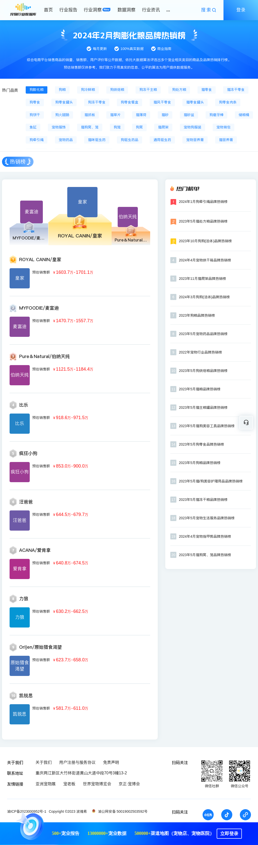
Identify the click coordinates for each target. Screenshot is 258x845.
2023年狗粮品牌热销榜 (197, 315)
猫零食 (206, 90)
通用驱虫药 (162, 140)
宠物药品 (66, 140)
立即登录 (229, 833)
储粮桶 (244, 115)
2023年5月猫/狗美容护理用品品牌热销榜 (211, 481)
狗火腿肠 (62, 115)
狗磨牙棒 (216, 115)
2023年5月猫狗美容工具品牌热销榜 (207, 426)
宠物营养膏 (195, 140)
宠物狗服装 (192, 127)
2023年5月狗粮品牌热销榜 (199, 463)
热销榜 (18, 162)
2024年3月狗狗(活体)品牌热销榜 (204, 297)
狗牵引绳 (36, 140)
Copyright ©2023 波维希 (68, 811)
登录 (240, 9)
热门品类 (10, 90)
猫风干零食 (162, 102)
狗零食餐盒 (129, 102)
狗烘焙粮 (117, 90)
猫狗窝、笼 (90, 127)
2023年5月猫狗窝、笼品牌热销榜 (205, 555)
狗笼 (117, 127)
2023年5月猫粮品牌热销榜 (199, 389)
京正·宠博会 (129, 784)
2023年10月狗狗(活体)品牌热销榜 (205, 241)
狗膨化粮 (36, 90)
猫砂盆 (189, 115)
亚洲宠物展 (46, 784)
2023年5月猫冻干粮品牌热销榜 (203, 500)
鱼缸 (33, 127)
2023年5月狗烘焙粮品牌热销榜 (203, 371)
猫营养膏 (226, 140)
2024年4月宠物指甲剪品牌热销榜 (205, 536)
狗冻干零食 (97, 102)
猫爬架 (163, 127)
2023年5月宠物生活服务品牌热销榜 (207, 518)
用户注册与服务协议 (77, 762)
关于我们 (44, 762)
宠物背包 (223, 127)
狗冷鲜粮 (88, 90)
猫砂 (165, 115)
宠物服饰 (59, 127)
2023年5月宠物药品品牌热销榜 (203, 334)
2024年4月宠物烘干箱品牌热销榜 (205, 260)
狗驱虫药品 (129, 140)
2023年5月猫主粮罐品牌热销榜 (203, 407)
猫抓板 (89, 115)
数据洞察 (126, 9)
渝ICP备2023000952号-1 (26, 811)
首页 (48, 9)
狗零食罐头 (64, 102)
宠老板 (69, 784)
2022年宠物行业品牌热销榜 (200, 352)
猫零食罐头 (195, 102)
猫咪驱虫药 (97, 140)
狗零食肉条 (228, 102)
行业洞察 (93, 9)
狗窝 (139, 127)
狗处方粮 (179, 90)
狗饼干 (34, 115)
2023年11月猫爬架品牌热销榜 (202, 279)
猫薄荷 (141, 115)
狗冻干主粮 (148, 90)
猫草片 (115, 115)
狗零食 (34, 102)
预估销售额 (41, 272)
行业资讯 (151, 9)
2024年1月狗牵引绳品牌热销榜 (203, 202)
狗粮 (62, 90)
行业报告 (68, 9)
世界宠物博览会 (97, 784)
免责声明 (111, 762)
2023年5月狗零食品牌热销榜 (201, 444)
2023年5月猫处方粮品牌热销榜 (203, 221)
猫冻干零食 (236, 90)
